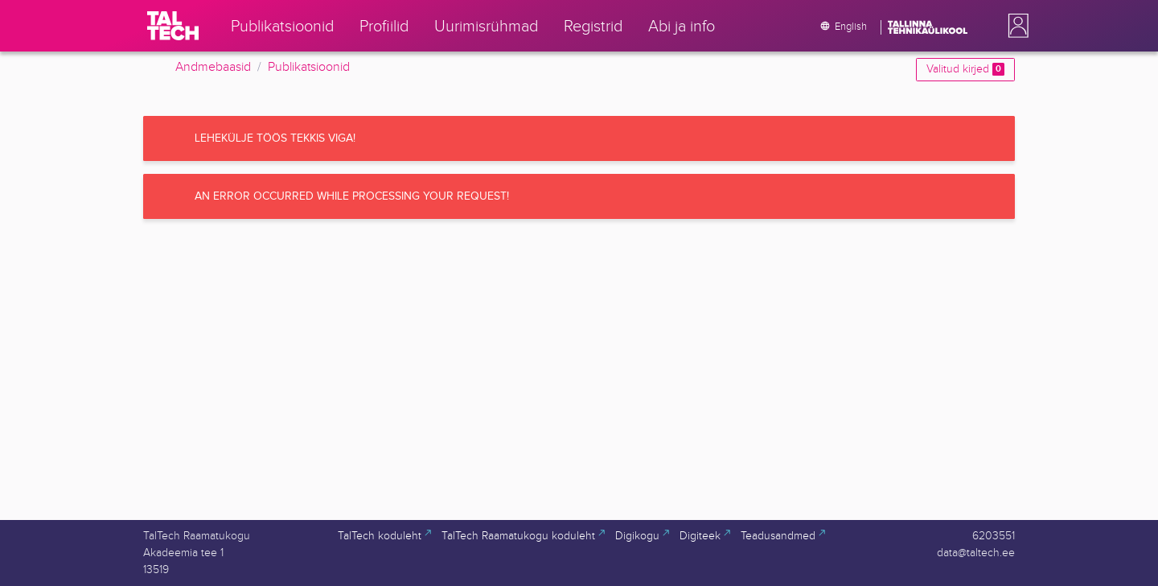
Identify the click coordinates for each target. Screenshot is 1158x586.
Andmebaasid (213, 67)
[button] (1015, 26)
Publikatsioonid (309, 67)
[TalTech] (173, 25)
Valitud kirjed (965, 69)
